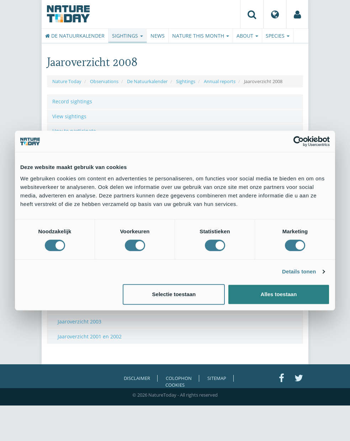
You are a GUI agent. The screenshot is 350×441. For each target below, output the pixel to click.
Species (278, 35)
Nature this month (200, 35)
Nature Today (66, 81)
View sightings (69, 116)
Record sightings (72, 101)
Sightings (127, 35)
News (157, 35)
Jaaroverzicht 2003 (79, 321)
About (247, 35)
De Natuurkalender (75, 35)
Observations (104, 81)
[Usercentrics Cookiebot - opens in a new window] (298, 141)
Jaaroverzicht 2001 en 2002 (90, 336)
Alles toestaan (279, 294)
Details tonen (299, 271)
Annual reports (219, 81)
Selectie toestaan (174, 294)
